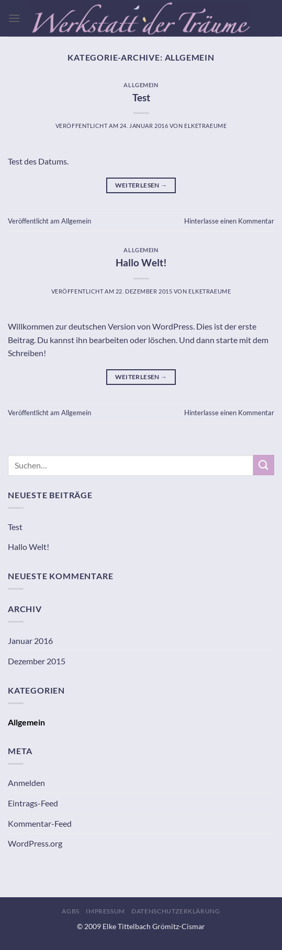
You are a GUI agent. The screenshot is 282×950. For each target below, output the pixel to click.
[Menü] (14, 18)
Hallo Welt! (141, 262)
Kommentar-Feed (40, 823)
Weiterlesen (141, 185)
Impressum (105, 911)
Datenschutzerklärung (175, 911)
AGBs (70, 911)
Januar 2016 (30, 641)
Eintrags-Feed (33, 803)
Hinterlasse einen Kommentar (229, 221)
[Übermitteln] (263, 465)
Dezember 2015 (36, 661)
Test (141, 97)
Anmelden (26, 783)
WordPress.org (35, 843)
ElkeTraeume (205, 125)
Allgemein (140, 84)
